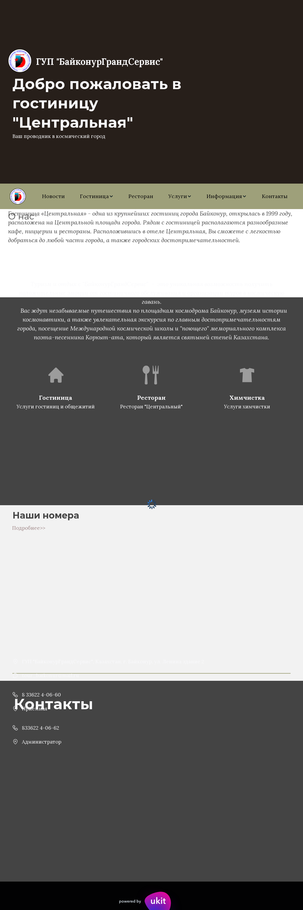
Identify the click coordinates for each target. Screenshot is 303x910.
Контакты (275, 196)
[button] (96, 196)
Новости (53, 196)
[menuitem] (53, 196)
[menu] (165, 196)
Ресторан (140, 196)
